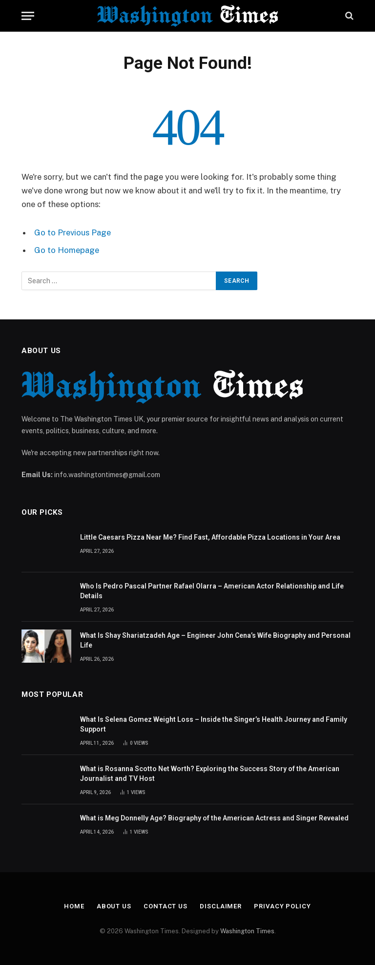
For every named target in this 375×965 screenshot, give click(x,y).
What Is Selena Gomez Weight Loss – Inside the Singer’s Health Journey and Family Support (213, 724)
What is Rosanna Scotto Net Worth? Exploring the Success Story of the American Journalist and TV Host (209, 773)
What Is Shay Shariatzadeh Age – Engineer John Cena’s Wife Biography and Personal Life (215, 640)
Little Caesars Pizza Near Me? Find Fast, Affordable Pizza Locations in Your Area (210, 537)
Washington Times (247, 931)
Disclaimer (221, 906)
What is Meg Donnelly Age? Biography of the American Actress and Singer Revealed (214, 818)
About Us (114, 906)
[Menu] (27, 16)
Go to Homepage (66, 250)
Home (74, 906)
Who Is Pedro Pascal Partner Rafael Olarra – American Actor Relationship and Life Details (212, 591)
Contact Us (166, 906)
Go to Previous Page (72, 232)
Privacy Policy (282, 906)
